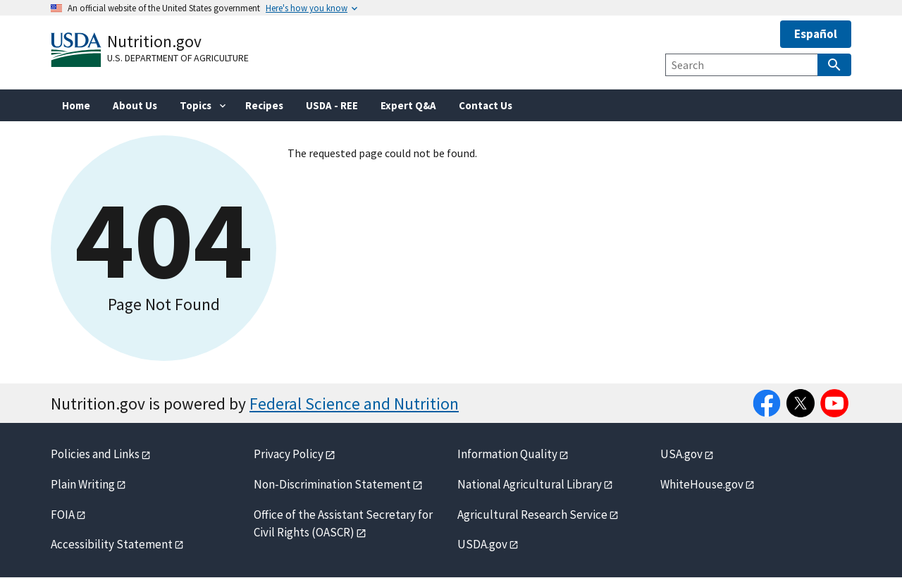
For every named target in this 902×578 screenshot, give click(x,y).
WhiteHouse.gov (701, 484)
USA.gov (681, 454)
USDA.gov (482, 544)
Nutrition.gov (154, 41)
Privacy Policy (288, 454)
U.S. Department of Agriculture (178, 57)
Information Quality (507, 454)
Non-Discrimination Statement (332, 484)
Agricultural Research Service (532, 514)
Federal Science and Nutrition (354, 403)
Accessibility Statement (112, 544)
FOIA (63, 514)
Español (815, 34)
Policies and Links (95, 454)
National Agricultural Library (529, 484)
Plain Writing (83, 484)
